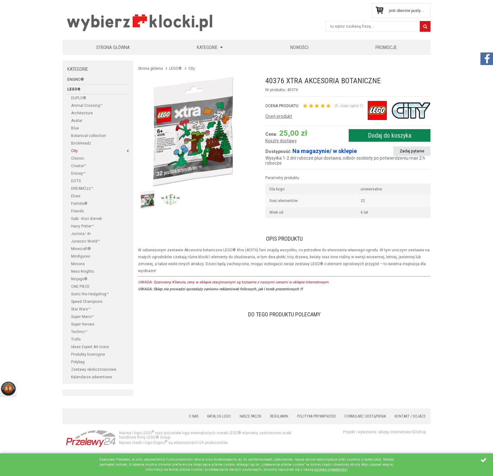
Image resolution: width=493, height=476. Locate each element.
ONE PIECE (80, 286)
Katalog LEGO (219, 416)
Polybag (78, 362)
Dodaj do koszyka (389, 135)
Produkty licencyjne (88, 354)
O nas (193, 416)
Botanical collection (88, 136)
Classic (77, 158)
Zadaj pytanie (412, 151)
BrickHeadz (81, 143)
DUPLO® (78, 98)
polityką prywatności (330, 470)
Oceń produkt (278, 116)
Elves (75, 196)
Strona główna (113, 47)
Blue (75, 128)
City (74, 151)
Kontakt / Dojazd (410, 416)
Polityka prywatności (316, 416)
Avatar (76, 120)
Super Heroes (82, 324)
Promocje (386, 47)
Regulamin (279, 416)
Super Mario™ (82, 317)
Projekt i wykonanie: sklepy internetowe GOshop (384, 432)
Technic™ (79, 332)
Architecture (82, 113)
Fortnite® (79, 203)
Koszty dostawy (281, 141)
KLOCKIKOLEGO (140, 22)
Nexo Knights (82, 271)
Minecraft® (81, 249)
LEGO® (73, 89)
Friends (77, 211)
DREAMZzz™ (82, 188)
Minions (78, 264)
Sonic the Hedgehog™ (90, 294)
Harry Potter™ (82, 226)
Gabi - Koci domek (86, 218)
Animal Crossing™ (86, 105)
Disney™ (78, 173)
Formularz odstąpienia (365, 416)
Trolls (76, 339)
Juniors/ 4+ (81, 234)
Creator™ (78, 166)
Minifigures (80, 256)
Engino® (75, 79)
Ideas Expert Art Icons (90, 347)
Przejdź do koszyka (379, 10)
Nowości (299, 47)
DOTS (76, 181)
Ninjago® (79, 279)
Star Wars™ (81, 309)
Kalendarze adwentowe (91, 377)
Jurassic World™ (85, 241)
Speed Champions (86, 301)
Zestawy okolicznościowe (93, 369)
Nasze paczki (250, 416)
